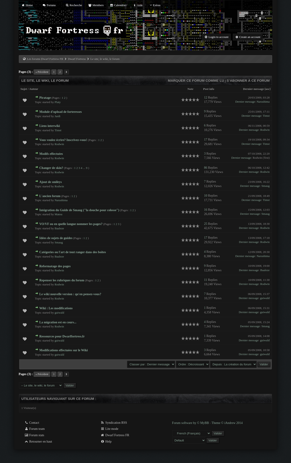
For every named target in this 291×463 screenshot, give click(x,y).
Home (27, 5)
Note (190, 89)
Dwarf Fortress (77, 59)
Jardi (57, 116)
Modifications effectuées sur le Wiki (63, 350)
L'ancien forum (49, 196)
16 (205, 209)
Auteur (33, 89)
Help (106, 441)
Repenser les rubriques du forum (61, 280)
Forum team (34, 429)
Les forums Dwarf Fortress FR (45, 59)
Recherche (73, 5)
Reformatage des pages (55, 266)
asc (267, 89)
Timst (266, 115)
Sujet (23, 89)
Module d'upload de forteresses (60, 112)
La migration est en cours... (57, 322)
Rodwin (265, 129)
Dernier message (253, 89)
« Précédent (41, 72)
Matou (58, 214)
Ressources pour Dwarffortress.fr (62, 336)
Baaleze (59, 228)
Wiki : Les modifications (56, 308)
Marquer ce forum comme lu (196, 80)
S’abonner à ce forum (248, 80)
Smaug (265, 186)
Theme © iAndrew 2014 (227, 423)
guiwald (265, 298)
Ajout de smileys (50, 182)
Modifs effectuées (51, 154)
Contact (31, 422)
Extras (154, 5)
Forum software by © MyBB (191, 423)
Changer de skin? (51, 168)
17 (205, 139)
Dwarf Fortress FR (114, 435)
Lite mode (109, 429)
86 (205, 167)
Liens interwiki (49, 126)
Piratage (45, 97)
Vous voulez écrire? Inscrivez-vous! (63, 140)
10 (205, 195)
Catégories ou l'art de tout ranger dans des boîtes (72, 252)
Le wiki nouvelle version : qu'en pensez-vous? (70, 294)
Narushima (263, 101)
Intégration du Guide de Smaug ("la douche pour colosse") (79, 210)
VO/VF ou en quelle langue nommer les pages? (71, 224)
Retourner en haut (38, 441)
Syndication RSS (113, 422)
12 (205, 97)
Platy (58, 102)
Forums (49, 5)
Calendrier (118, 5)
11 (205, 280)
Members (96, 5)
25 (205, 223)
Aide (138, 5)
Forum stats (34, 435)
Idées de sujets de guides (55, 238)
